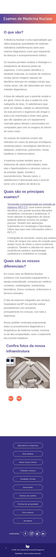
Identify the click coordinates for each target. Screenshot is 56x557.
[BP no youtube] (37, 533)
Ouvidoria (28, 521)
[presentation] (10, 398)
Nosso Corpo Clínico (28, 462)
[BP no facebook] (25, 533)
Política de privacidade (28, 504)
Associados (28, 487)
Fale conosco (28, 512)
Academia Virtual (28, 479)
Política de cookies (28, 496)
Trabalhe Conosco (28, 471)
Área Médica (28, 454)
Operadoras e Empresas (28, 445)
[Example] (31, 533)
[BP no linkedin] (43, 533)
